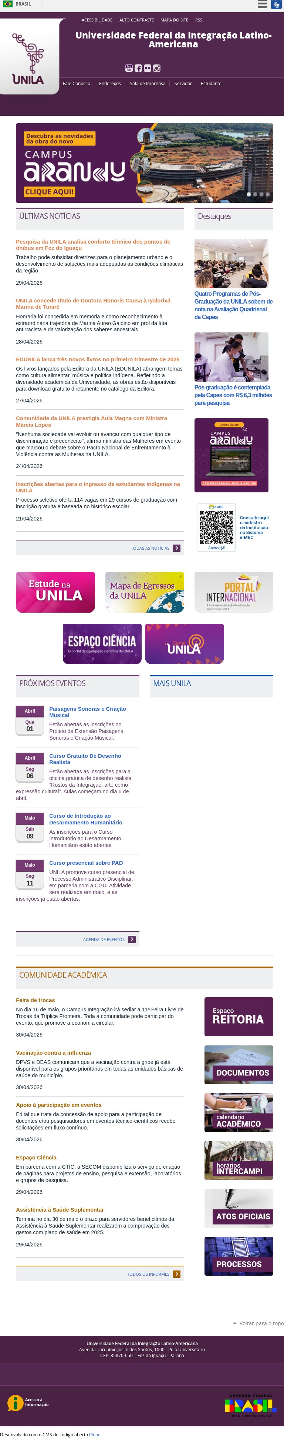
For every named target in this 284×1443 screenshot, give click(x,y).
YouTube (129, 68)
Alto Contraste (136, 20)
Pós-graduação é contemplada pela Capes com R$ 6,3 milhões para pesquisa (233, 395)
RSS (198, 20)
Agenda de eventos (104, 939)
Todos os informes (148, 1274)
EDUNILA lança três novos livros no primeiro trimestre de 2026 (97, 359)
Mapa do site (174, 20)
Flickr (147, 68)
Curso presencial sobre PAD (86, 863)
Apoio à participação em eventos (59, 1105)
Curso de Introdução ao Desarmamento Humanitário (85, 819)
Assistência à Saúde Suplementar (60, 1210)
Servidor (183, 83)
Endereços (110, 83)
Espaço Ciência (36, 1158)
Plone (95, 1434)
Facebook (138, 68)
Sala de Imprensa (148, 83)
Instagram (156, 68)
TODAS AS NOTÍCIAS (150, 548)
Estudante (211, 83)
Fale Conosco (76, 83)
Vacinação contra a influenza (53, 1053)
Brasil (23, 4)
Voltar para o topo (262, 1323)
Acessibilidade (97, 20)
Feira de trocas (35, 1000)
